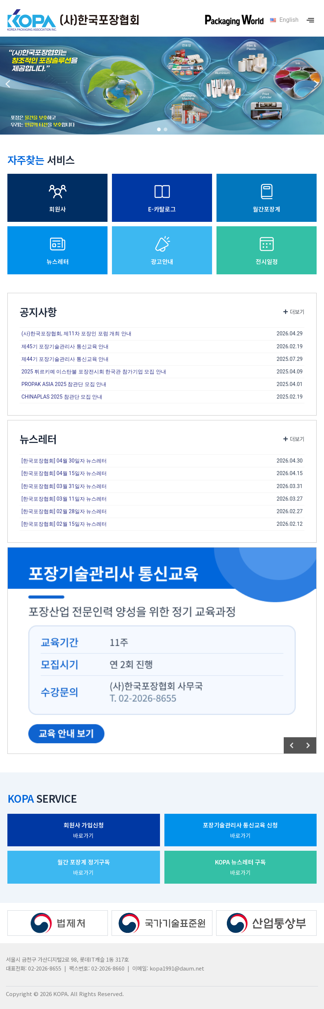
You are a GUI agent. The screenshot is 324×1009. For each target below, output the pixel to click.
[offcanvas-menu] (310, 20)
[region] (162, 84)
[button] (8, 84)
